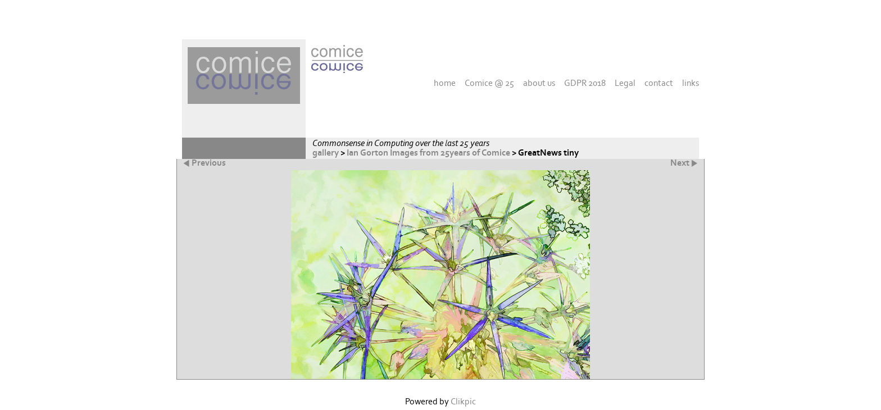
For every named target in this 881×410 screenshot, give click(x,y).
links (690, 83)
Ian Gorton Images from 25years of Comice (428, 153)
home (445, 83)
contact (658, 83)
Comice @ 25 (489, 83)
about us (539, 83)
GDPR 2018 (585, 83)
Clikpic (463, 402)
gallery (325, 153)
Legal (625, 83)
